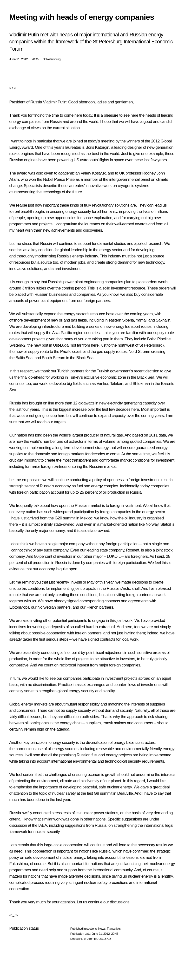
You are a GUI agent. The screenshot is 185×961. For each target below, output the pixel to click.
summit (69, 518)
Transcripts (113, 928)
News (101, 928)
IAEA (42, 825)
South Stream (53, 358)
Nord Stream (139, 351)
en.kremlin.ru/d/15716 (97, 939)
